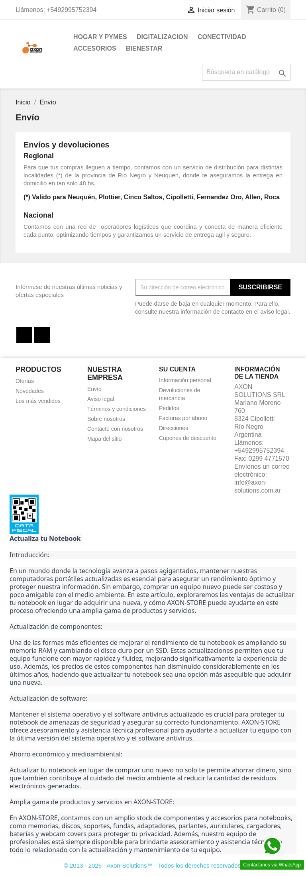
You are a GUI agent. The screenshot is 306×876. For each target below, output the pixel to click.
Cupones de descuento (187, 438)
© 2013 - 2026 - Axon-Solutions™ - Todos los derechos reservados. (153, 865)
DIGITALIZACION (162, 36)
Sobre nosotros (106, 419)
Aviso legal (100, 399)
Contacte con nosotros (115, 429)
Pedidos (169, 408)
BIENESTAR (144, 48)
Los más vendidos (38, 401)
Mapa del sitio (104, 439)
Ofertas (25, 381)
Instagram (42, 335)
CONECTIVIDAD (222, 36)
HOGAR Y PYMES (100, 36)
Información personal (185, 380)
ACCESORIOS (94, 48)
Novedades (30, 391)
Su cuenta (177, 369)
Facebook (24, 335)
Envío (94, 389)
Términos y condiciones (116, 409)
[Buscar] (246, 72)
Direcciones (173, 428)
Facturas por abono (183, 418)
